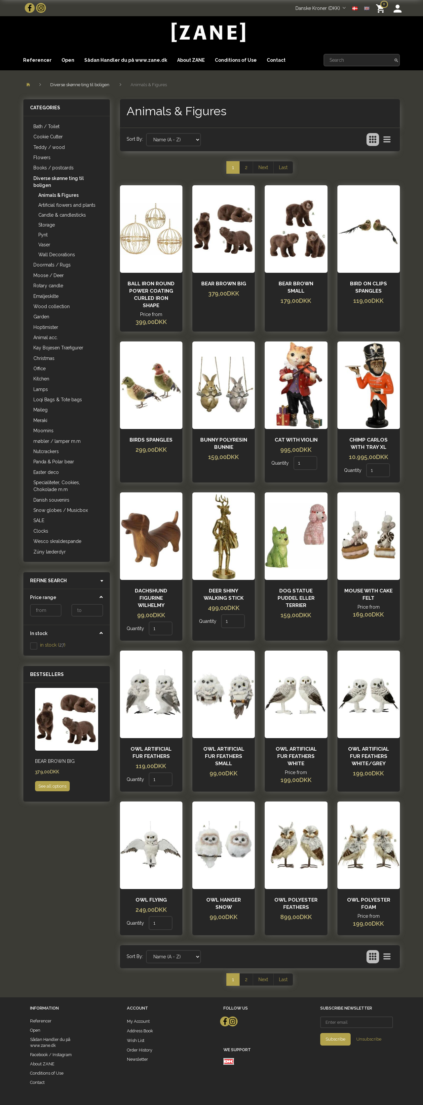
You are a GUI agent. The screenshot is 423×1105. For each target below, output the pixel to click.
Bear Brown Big (55, 761)
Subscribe (335, 1039)
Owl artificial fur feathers (151, 752)
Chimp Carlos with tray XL (368, 443)
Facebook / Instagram (51, 1054)
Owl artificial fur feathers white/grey (368, 756)
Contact (276, 60)
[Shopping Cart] (381, 8)
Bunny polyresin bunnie (223, 443)
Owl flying (151, 900)
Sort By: (135, 139)
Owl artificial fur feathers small (223, 756)
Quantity (280, 463)
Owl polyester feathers (296, 903)
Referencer (37, 60)
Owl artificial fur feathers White (296, 756)
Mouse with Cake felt (368, 594)
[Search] (396, 60)
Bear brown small (296, 287)
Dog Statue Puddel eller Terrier (296, 598)
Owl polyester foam (368, 903)
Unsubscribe (368, 1039)
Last (283, 167)
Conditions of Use (236, 60)
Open (67, 60)
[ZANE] (207, 32)
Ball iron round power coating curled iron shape (151, 294)
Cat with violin (296, 440)
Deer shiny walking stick (224, 594)
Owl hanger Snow (223, 903)
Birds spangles (151, 440)
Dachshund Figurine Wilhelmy (151, 598)
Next (263, 167)
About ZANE (191, 60)
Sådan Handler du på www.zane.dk (125, 60)
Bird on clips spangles (368, 287)
